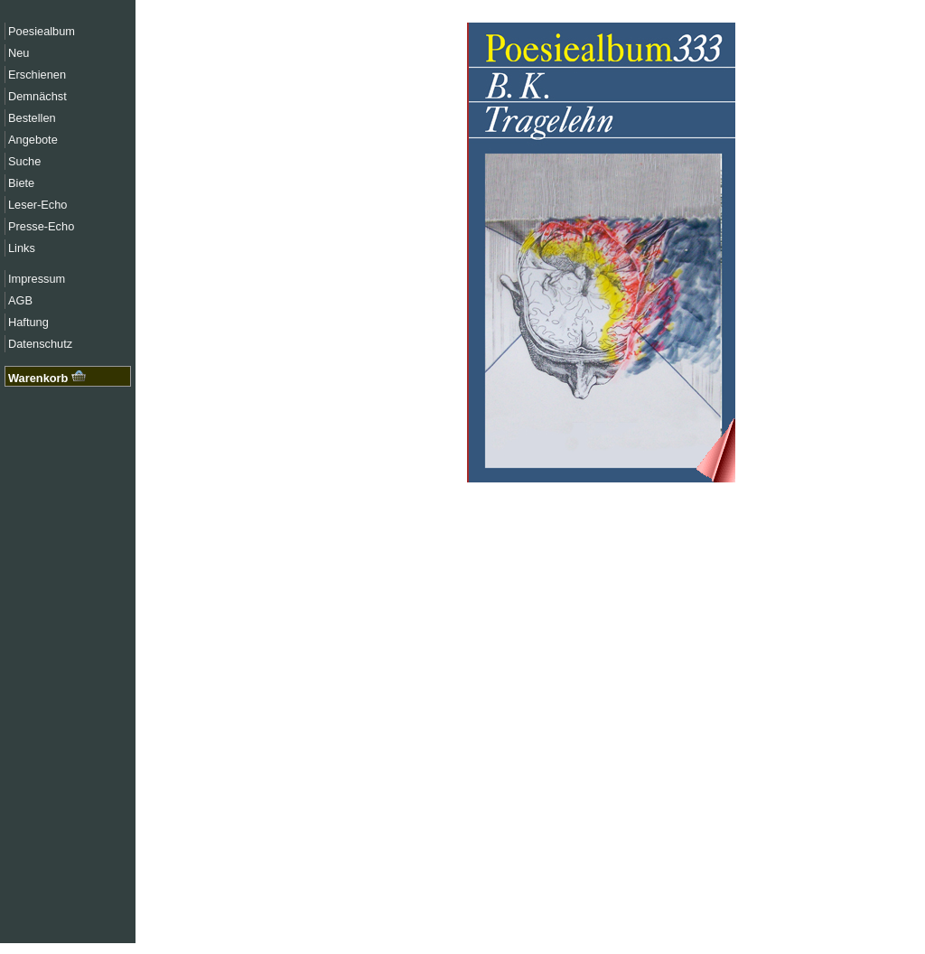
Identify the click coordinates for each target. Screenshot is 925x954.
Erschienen (37, 74)
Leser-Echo (37, 204)
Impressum (36, 278)
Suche (24, 161)
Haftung (28, 322)
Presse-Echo (41, 226)
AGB (20, 300)
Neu (18, 53)
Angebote (33, 139)
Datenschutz (40, 344)
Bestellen (32, 118)
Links (21, 248)
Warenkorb (47, 378)
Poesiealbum (41, 31)
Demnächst (37, 96)
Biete (21, 183)
